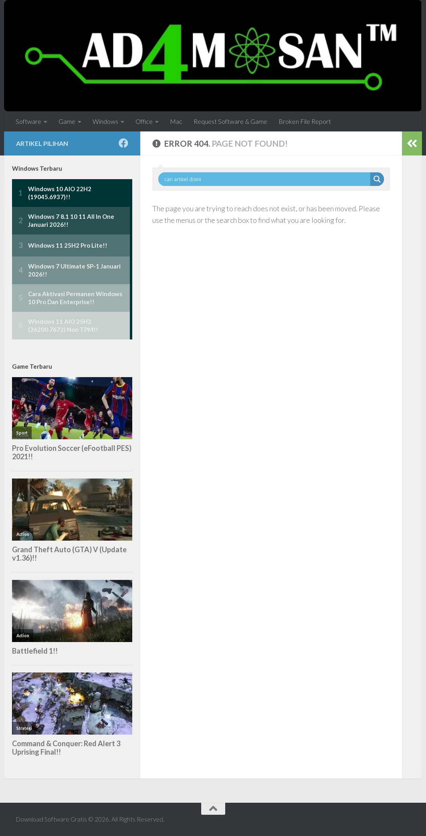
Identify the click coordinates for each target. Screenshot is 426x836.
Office (144, 121)
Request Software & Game (230, 121)
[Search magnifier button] (377, 179)
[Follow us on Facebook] (123, 143)
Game (67, 121)
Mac (176, 121)
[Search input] (266, 179)
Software (28, 121)
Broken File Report (305, 121)
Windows (105, 121)
